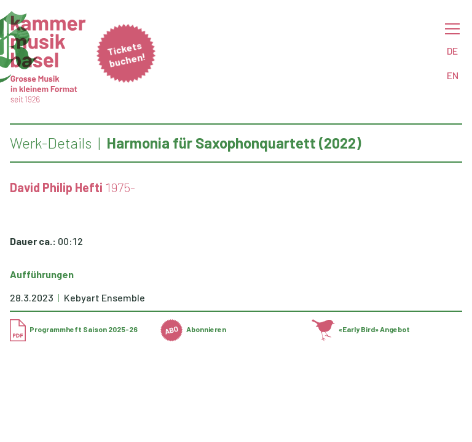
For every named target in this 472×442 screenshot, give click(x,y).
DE (452, 50)
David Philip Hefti (56, 187)
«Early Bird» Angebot (361, 329)
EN (452, 75)
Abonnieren (193, 329)
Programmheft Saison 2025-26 (74, 329)
